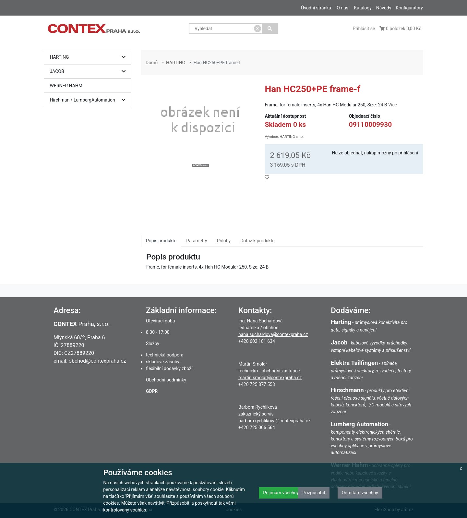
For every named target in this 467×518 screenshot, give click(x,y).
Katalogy (362, 7)
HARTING (89, 57)
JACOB (89, 71)
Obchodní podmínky (166, 379)
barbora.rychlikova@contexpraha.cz (274, 420)
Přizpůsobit (313, 492)
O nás (342, 7)
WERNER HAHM (66, 85)
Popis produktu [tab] (161, 240)
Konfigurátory (409, 7)
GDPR (152, 391)
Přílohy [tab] (224, 240)
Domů (152, 62)
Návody (383, 7)
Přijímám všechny (281, 492)
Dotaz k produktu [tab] (257, 240)
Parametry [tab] (196, 240)
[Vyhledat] (270, 28)
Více (392, 104)
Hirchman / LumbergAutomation (89, 100)
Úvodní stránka (316, 7)
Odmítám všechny (360, 492)
